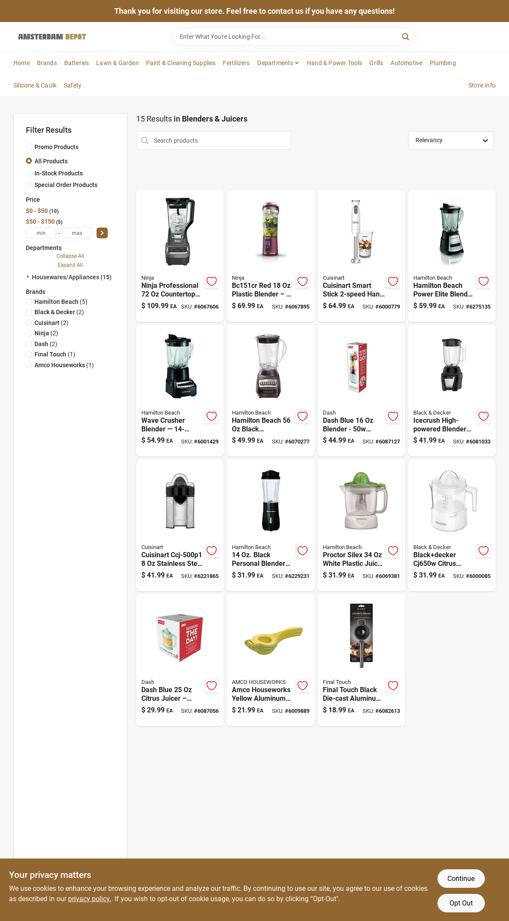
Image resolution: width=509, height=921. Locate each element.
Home (21, 62)
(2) (59, 312)
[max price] (77, 233)
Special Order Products (65, 185)
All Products (51, 161)
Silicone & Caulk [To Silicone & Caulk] (34, 85)
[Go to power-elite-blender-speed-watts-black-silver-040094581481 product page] (452, 256)
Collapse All (70, 256)
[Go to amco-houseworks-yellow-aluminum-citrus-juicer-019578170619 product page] (270, 660)
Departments (275, 62)
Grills (376, 62)
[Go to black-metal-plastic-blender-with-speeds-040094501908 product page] (270, 391)
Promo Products (56, 147)
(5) (60, 301)
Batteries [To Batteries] (76, 62)
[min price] (41, 233)
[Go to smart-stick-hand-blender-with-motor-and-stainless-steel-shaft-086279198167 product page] (361, 256)
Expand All (70, 265)
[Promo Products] (29, 147)
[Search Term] (293, 36)
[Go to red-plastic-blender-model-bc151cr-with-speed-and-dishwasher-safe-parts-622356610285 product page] (270, 256)
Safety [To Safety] (72, 85)
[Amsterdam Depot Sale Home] (52, 36)
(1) (54, 354)
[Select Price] (102, 233)
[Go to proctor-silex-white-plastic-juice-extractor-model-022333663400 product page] (361, 525)
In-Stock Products (58, 173)
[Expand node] (29, 276)
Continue (461, 878)
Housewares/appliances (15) (72, 277)
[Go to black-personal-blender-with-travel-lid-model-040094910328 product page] (270, 525)
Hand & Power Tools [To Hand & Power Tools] (334, 62)
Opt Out (461, 903)
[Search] (406, 36)
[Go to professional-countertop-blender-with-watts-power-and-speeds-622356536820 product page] (180, 256)
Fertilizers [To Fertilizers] (236, 62)
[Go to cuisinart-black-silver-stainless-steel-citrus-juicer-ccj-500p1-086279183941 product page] (180, 525)
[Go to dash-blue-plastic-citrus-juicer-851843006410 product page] (180, 660)
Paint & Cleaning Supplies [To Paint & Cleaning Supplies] (181, 62)
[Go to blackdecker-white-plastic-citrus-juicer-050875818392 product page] (452, 525)
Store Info (482, 85)
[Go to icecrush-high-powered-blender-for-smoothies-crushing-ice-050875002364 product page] (452, 391)
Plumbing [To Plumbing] (443, 62)
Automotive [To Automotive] (406, 62)
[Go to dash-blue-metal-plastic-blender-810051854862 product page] (361, 391)
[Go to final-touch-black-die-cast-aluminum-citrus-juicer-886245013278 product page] (361, 660)
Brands (47, 62)
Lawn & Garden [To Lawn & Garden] (117, 62)
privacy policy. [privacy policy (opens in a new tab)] (89, 899)
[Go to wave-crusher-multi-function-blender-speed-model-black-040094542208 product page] (180, 391)
